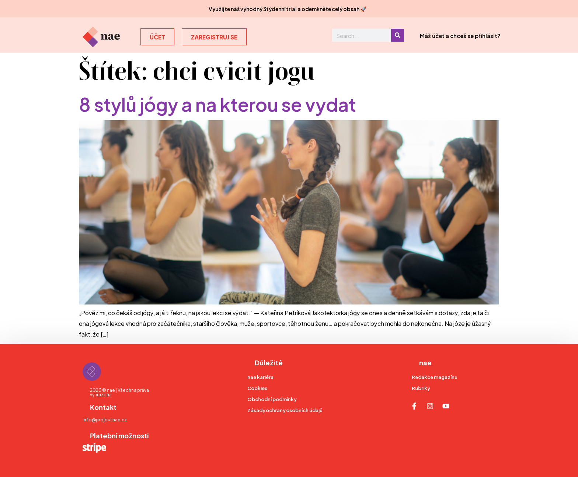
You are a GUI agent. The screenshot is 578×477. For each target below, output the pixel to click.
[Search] (397, 35)
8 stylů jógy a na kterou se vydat (217, 103)
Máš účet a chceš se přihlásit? (460, 35)
